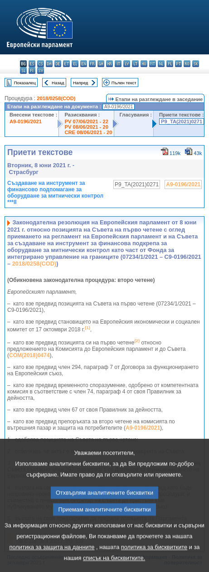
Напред (80, 82)
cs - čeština (40, 63)
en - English (83, 63)
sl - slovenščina (23, 70)
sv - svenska (40, 70)
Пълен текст (124, 82)
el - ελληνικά (75, 63)
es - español (32, 63)
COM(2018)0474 (29, 355)
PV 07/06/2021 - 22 (86, 121)
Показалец (25, 82)
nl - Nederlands (161, 63)
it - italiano (118, 63)
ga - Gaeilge (100, 63)
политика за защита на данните (52, 560)
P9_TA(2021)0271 (181, 121)
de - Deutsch (57, 63)
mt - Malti (152, 63)
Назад (58, 82)
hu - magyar (144, 63)
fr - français (92, 63)
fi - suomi (32, 70)
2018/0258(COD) (56, 98)
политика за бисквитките (154, 560)
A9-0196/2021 (26, 121)
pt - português (178, 63)
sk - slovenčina (195, 63)
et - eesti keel (66, 63)
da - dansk (49, 63)
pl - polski (169, 63)
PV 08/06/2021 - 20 (86, 127)
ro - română (187, 63)
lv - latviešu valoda (126, 63)
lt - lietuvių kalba (135, 63)
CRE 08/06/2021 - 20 (88, 132)
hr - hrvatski (109, 63)
